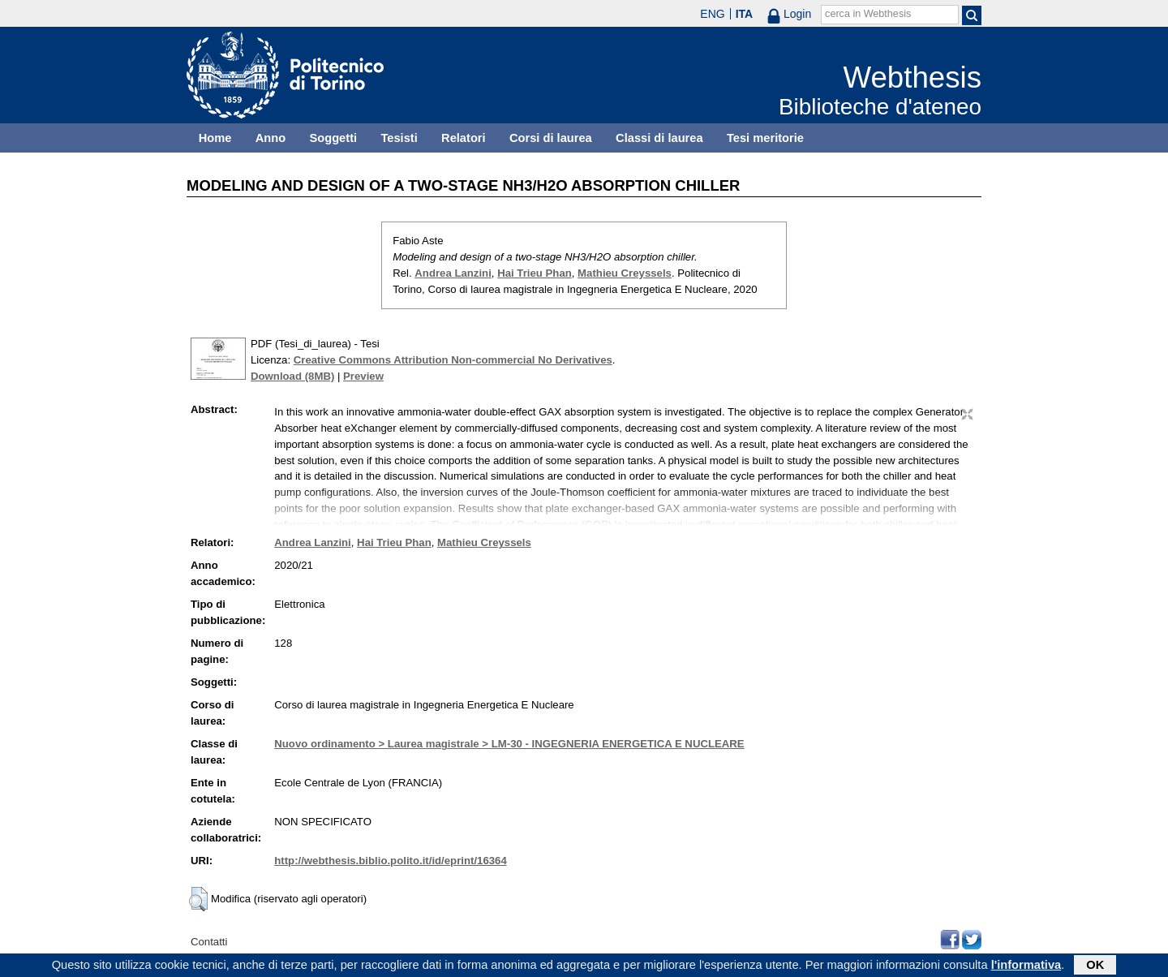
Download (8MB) (292, 376)
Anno (271, 137)
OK (1095, 966)
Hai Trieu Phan (534, 273)
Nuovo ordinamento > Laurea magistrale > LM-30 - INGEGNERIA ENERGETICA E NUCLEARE (509, 744)
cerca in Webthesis (868, 13)
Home (215, 137)
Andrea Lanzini (453, 273)
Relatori (463, 137)
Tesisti (398, 137)
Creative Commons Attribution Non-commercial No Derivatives (453, 360)
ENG (712, 13)
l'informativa (1026, 966)
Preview (363, 376)
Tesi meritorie (765, 137)
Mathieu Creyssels (625, 273)
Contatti (209, 942)
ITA (745, 13)
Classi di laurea (659, 137)
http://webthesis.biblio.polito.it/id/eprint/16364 (390, 860)
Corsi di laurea (550, 137)
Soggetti (333, 137)
